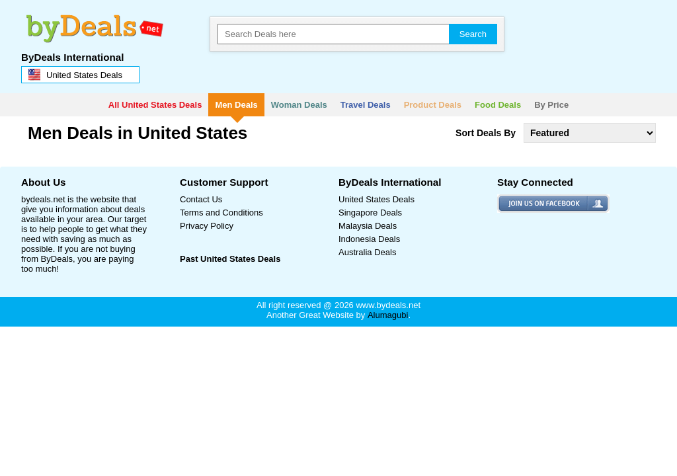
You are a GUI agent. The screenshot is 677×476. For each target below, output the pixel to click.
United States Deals (376, 199)
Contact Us (201, 199)
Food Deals (498, 105)
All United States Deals (155, 105)
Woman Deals (299, 105)
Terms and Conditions (221, 213)
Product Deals (432, 105)
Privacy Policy (206, 226)
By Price (551, 105)
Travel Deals (365, 105)
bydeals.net (91, 23)
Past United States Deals (230, 259)
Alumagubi (388, 315)
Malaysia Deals (367, 226)
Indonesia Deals (369, 239)
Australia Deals (367, 252)
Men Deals (236, 105)
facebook (514, 199)
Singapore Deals (370, 213)
